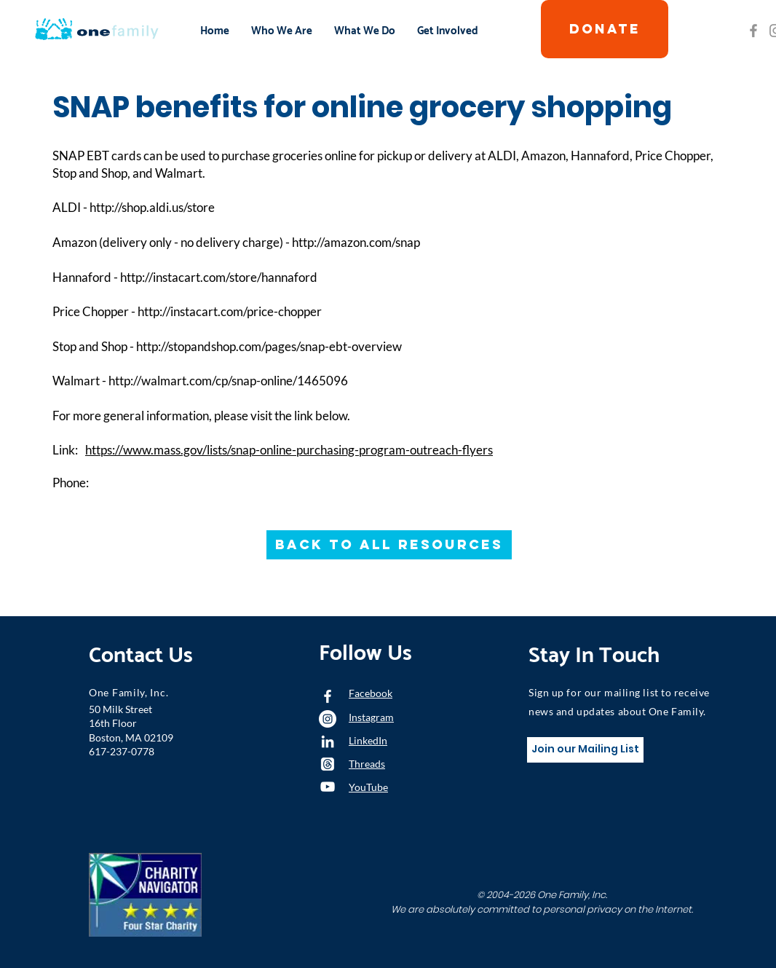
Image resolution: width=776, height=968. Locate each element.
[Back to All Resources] (389, 544)
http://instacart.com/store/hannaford (218, 277)
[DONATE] (604, 29)
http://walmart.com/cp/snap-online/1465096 (228, 380)
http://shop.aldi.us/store (152, 207)
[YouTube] (327, 786)
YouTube (368, 787)
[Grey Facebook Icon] (753, 30)
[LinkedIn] (327, 741)
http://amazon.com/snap (356, 242)
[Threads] (327, 764)
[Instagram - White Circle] (327, 719)
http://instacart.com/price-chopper (230, 311)
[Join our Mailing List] (585, 750)
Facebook (370, 693)
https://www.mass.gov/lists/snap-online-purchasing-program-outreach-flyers (289, 449)
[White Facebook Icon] (327, 696)
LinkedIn (368, 740)
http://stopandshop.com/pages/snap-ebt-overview (269, 346)
